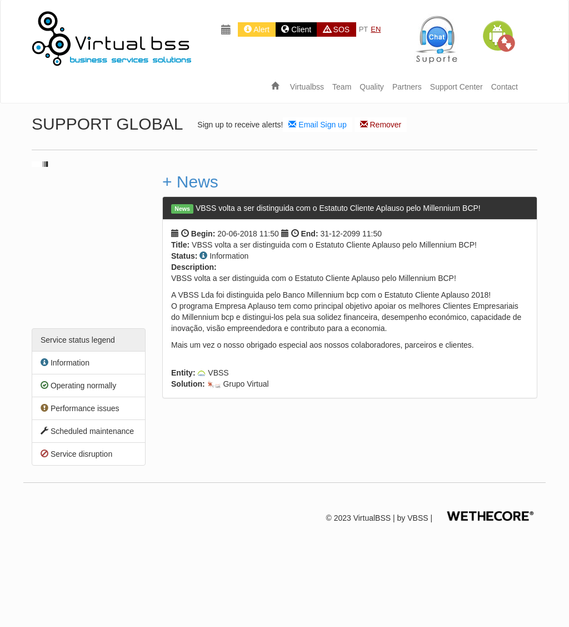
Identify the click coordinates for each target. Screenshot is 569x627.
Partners (407, 86)
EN (376, 29)
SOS (336, 29)
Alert (256, 29)
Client (296, 29)
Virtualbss (307, 86)
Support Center (456, 86)
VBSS (417, 518)
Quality (372, 86)
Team (341, 86)
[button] (498, 36)
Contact (504, 86)
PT (363, 29)
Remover (381, 124)
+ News (190, 181)
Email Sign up (317, 124)
